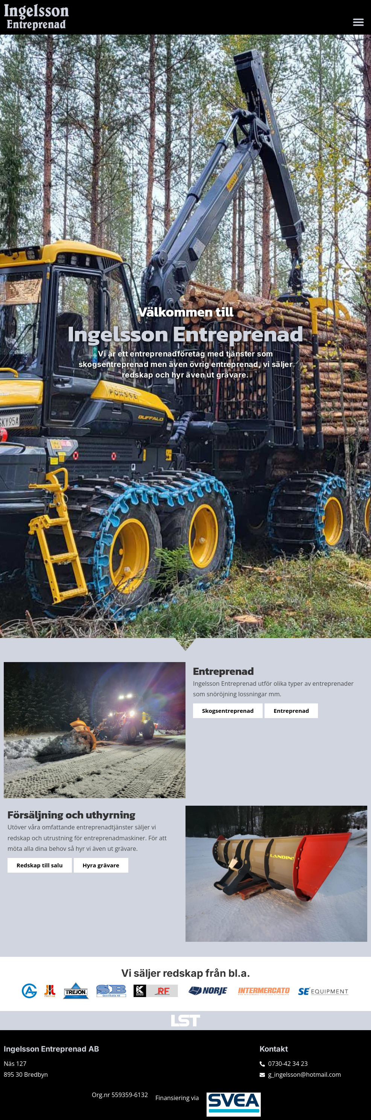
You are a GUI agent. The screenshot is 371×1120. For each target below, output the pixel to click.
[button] (359, 22)
